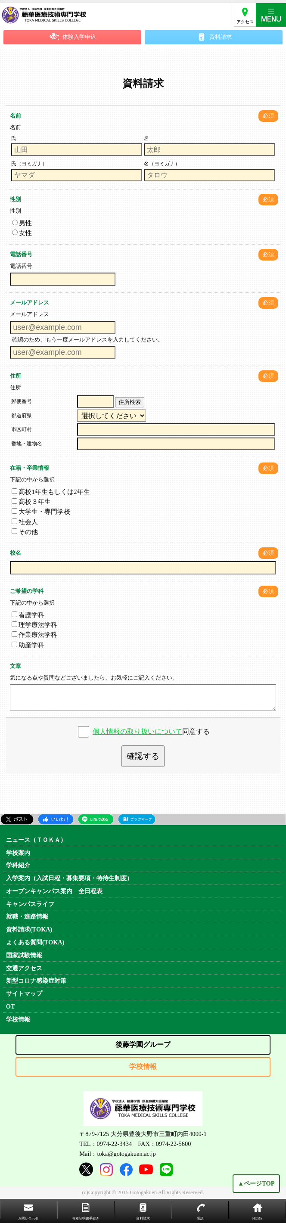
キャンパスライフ (30, 904)
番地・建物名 (26, 443)
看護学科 (28, 614)
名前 (15, 116)
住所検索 (129, 402)
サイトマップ (24, 993)
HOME (257, 1218)
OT (10, 1006)
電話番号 (21, 254)
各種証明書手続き (85, 1218)
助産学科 (28, 645)
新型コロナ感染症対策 (36, 981)
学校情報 (18, 1019)
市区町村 (21, 429)
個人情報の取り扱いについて (137, 731)
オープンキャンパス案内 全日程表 (54, 891)
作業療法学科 (34, 634)
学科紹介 (18, 865)
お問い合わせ (28, 1218)
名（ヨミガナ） (162, 163)
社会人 (25, 521)
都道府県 (21, 415)
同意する (151, 731)
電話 (200, 1218)
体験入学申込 (79, 37)
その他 (25, 531)
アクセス (245, 21)
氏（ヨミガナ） (29, 163)
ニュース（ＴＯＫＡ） (36, 840)
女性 (22, 232)
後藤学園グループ (143, 1044)
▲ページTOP (256, 1184)
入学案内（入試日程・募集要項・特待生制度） (69, 878)
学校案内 (18, 853)
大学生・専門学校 (41, 511)
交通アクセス (24, 968)
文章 (15, 666)
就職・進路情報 (27, 916)
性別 (15, 199)
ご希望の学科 (27, 591)
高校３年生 (31, 501)
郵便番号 (21, 401)
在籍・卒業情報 (29, 468)
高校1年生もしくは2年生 (51, 491)
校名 (15, 553)
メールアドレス (29, 303)
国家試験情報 (24, 955)
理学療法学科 (34, 624)
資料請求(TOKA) (29, 929)
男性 (22, 223)
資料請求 (220, 37)
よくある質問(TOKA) (35, 942)
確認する (143, 755)
